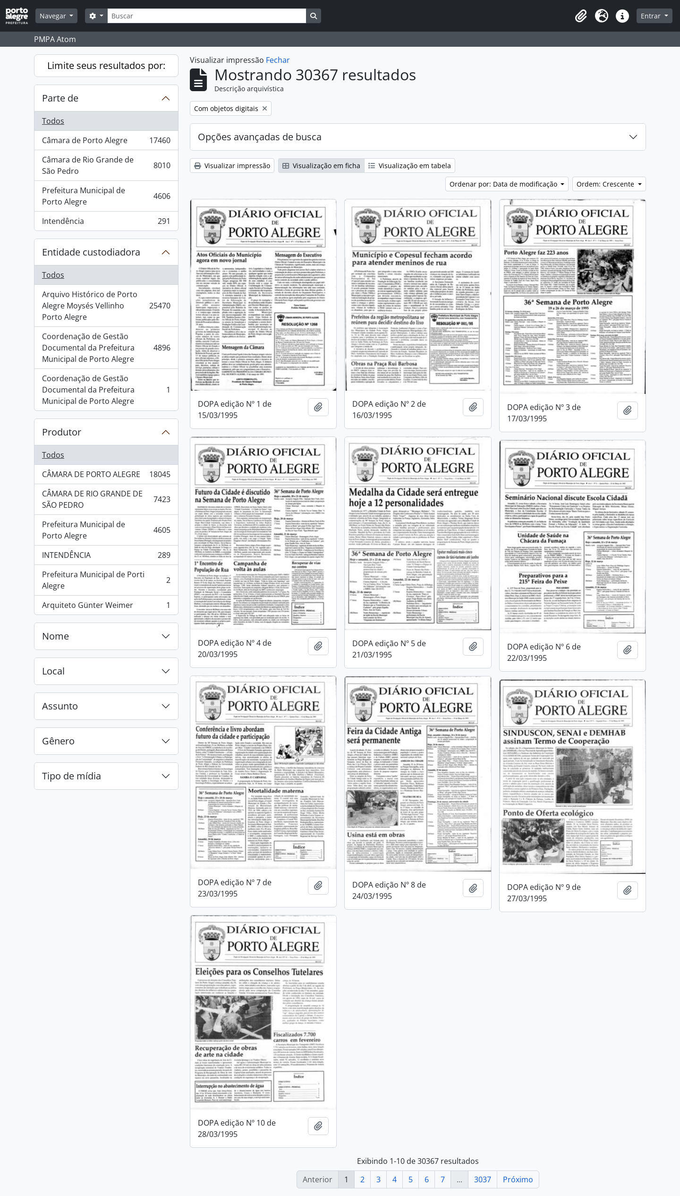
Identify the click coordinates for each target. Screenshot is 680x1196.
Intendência (106, 223)
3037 (482, 1179)
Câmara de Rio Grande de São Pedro (106, 165)
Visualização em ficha (321, 165)
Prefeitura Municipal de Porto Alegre (106, 196)
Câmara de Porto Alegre (106, 142)
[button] (580, 16)
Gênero (58, 741)
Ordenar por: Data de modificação (504, 183)
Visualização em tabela (409, 165)
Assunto (60, 706)
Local (53, 671)
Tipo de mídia (71, 775)
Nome (55, 636)
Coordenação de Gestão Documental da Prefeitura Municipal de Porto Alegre (106, 347)
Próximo (518, 1179)
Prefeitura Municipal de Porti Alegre (106, 580)
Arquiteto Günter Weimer (106, 607)
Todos (53, 121)
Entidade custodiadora (91, 252)
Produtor (61, 432)
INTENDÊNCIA (106, 557)
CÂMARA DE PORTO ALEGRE (106, 476)
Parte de (60, 98)
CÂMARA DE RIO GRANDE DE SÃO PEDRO (106, 499)
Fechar (278, 60)
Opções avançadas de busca (260, 136)
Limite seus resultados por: (106, 65)
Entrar (652, 15)
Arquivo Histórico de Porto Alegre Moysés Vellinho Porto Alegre (106, 305)
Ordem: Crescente (606, 183)
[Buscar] (206, 16)
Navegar (54, 15)
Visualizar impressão (232, 165)
